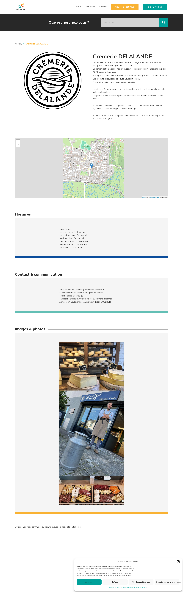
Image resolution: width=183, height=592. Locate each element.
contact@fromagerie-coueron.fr (90, 290)
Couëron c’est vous (124, 7)
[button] (178, 561)
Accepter (89, 582)
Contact (103, 7)
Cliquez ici (76, 527)
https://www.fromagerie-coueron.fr (87, 293)
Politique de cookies (115, 587)
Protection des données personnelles (135, 587)
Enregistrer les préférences (167, 582)
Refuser (115, 582)
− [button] (18, 145)
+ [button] (18, 141)
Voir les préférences (141, 582)
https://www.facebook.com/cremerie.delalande (91, 299)
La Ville (78, 7)
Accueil (18, 44)
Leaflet (144, 197)
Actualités (90, 7)
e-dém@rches (155, 7)
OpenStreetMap (155, 197)
